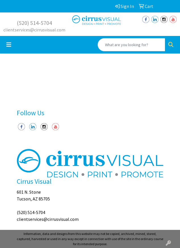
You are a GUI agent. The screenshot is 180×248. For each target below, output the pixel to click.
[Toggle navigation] (9, 45)
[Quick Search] (131, 44)
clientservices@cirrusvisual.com (34, 30)
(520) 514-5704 (34, 22)
